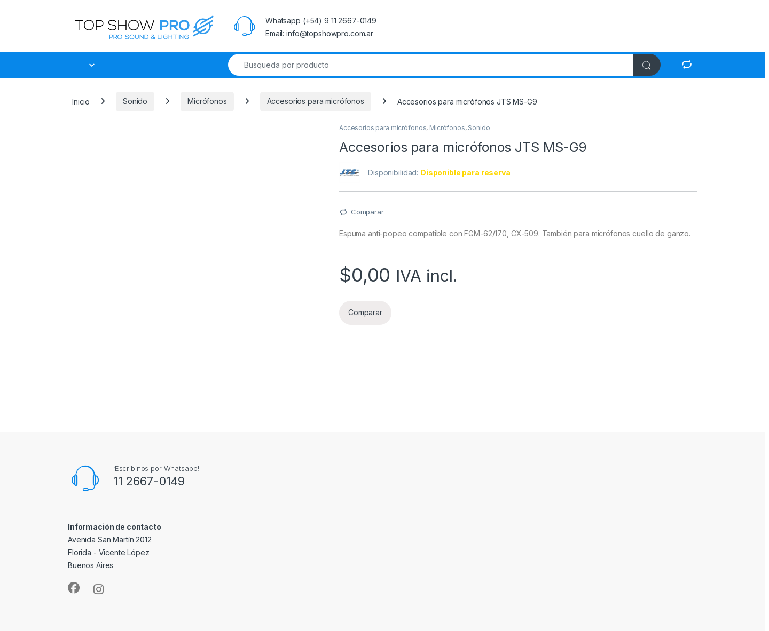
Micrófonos (207, 101)
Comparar (367, 211)
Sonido (135, 101)
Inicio (81, 101)
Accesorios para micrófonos (315, 101)
